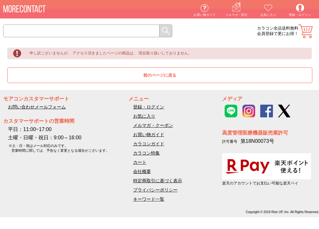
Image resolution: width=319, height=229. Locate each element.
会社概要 (142, 171)
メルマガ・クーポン (153, 125)
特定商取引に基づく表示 (157, 180)
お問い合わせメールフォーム (37, 106)
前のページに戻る (159, 75)
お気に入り (268, 15)
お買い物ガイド (204, 15)
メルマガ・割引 (236, 15)
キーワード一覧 (148, 199)
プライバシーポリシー (155, 189)
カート (305, 31)
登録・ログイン (300, 15)
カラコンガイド (148, 143)
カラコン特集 (146, 153)
